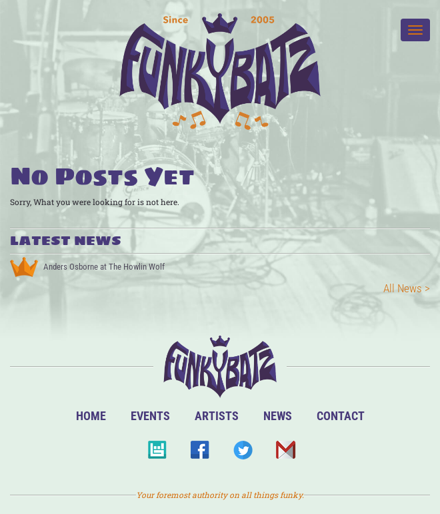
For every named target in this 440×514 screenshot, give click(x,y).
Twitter (242, 453)
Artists (217, 416)
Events (150, 416)
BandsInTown (157, 453)
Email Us (285, 453)
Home (91, 416)
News (277, 416)
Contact (341, 416)
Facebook (199, 453)
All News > (406, 288)
